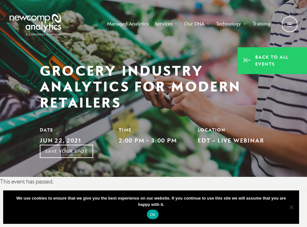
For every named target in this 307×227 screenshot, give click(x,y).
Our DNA (195, 24)
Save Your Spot (66, 151)
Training (260, 24)
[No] (291, 207)
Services (165, 24)
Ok (152, 214)
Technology (230, 24)
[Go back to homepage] (36, 25)
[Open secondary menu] (290, 24)
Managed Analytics (126, 24)
